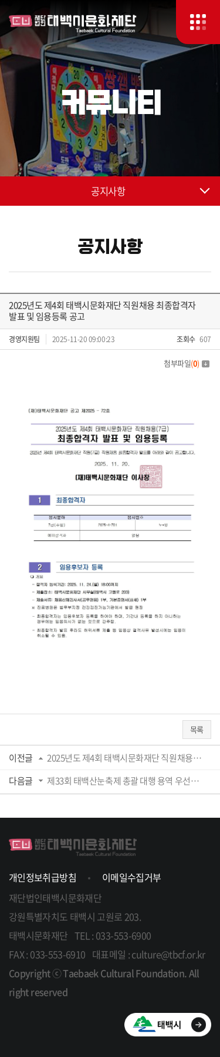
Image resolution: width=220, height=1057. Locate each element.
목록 (197, 729)
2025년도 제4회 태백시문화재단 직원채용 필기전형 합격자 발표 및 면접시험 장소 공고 (125, 757)
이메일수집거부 (131, 877)
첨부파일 (186, 363)
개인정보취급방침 (42, 877)
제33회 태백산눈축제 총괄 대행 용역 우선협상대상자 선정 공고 (125, 780)
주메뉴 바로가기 (0, 0)
